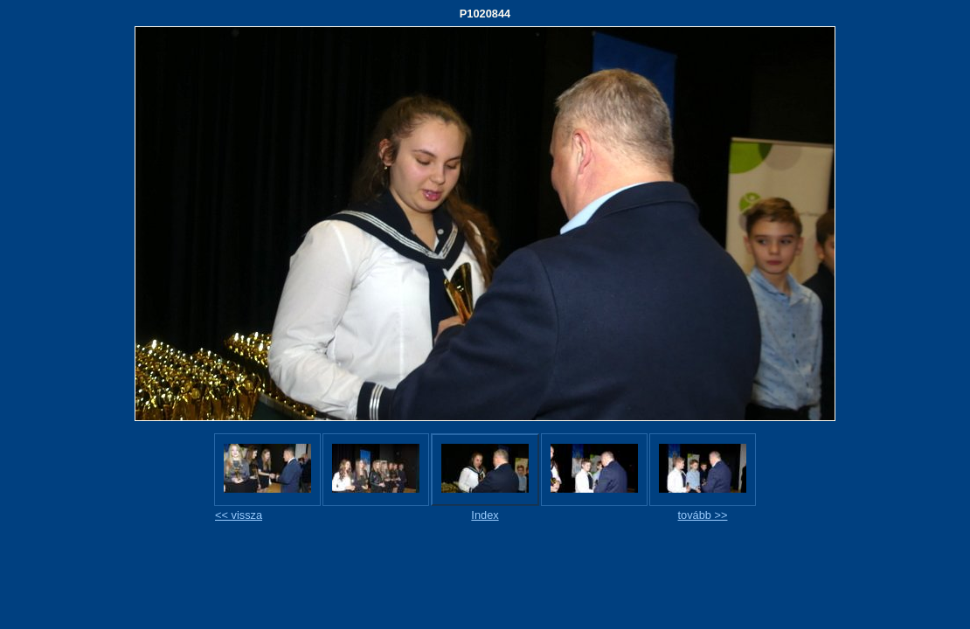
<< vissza (238, 515)
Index (484, 515)
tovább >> (703, 515)
